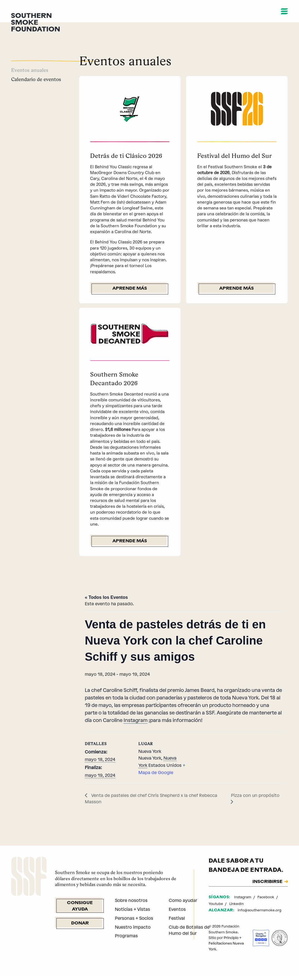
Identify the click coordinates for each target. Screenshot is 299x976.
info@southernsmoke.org (259, 923)
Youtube (216, 917)
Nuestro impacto (133, 940)
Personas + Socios (134, 931)
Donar (80, 936)
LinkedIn (236, 917)
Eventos (177, 922)
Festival (177, 931)
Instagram (136, 733)
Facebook (266, 910)
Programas (126, 948)
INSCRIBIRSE (267, 895)
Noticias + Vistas (132, 922)
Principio (231, 951)
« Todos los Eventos (106, 610)
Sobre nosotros (131, 913)
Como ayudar (183, 913)
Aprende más (129, 288)
